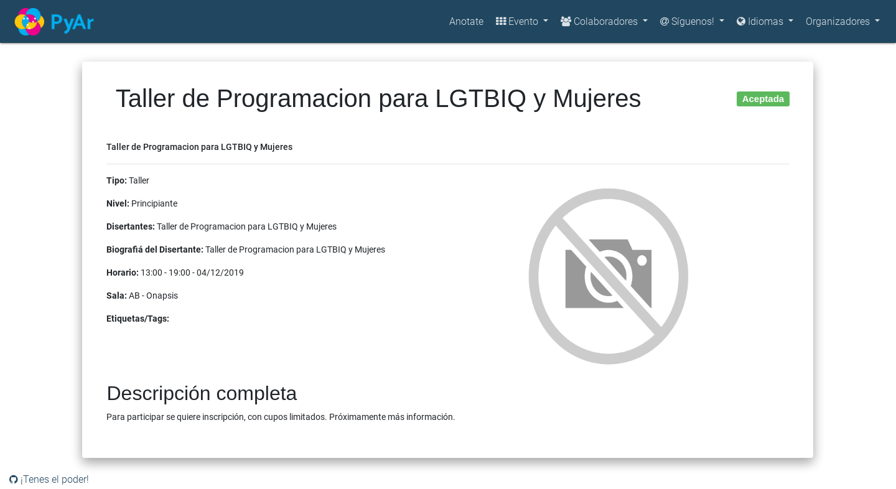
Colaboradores (600, 21)
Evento (518, 21)
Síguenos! (688, 21)
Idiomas (761, 21)
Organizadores (839, 21)
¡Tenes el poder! (49, 479)
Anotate (466, 21)
